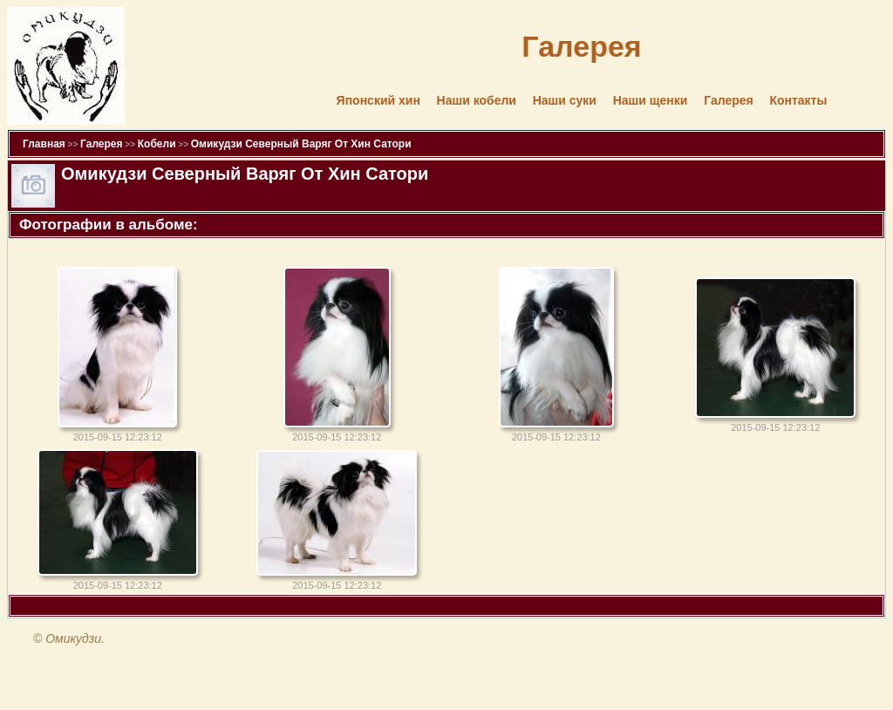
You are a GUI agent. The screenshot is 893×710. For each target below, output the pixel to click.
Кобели (157, 144)
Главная (44, 144)
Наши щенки (650, 100)
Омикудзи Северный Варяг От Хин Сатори (301, 144)
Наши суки (564, 100)
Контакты (798, 100)
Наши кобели (476, 100)
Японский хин (378, 100)
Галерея (728, 100)
